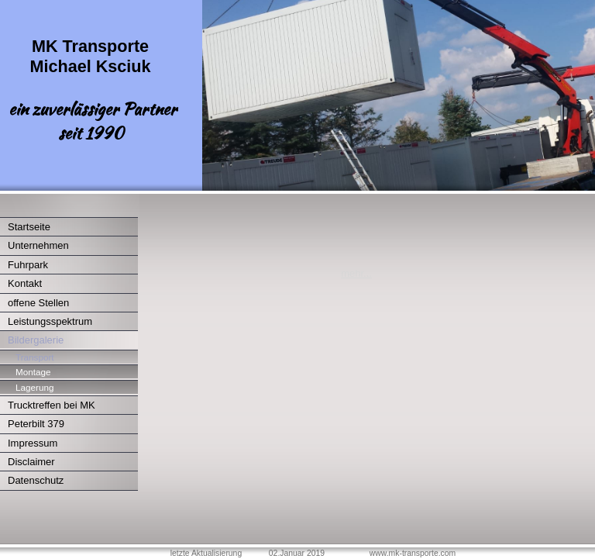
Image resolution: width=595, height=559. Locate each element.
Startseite (29, 227)
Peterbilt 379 (36, 424)
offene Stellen (38, 303)
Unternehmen (38, 245)
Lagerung (34, 387)
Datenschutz (36, 480)
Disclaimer (31, 462)
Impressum (32, 443)
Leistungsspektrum (50, 321)
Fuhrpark (28, 265)
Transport (34, 357)
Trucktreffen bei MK (51, 405)
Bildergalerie (36, 340)
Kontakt (25, 283)
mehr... (356, 273)
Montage (32, 372)
